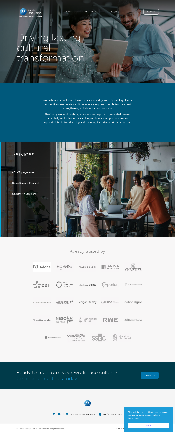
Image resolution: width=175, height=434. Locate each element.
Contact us (150, 375)
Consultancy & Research (25, 183)
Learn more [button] (133, 418)
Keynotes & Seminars (24, 193)
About (68, 11)
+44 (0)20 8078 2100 (110, 414)
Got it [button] (148, 425)
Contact (151, 11)
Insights (115, 11)
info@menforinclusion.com (80, 414)
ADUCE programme (23, 172)
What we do (91, 11)
